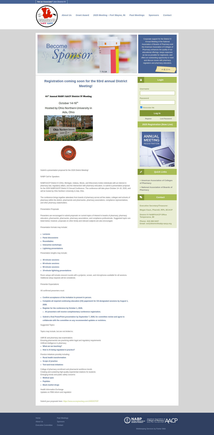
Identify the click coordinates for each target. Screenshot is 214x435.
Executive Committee (44, 425)
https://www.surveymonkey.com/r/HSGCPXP (80, 401)
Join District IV (59, 2)
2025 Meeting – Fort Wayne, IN (109, 15)
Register (148, 119)
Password (144, 98)
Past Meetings (136, 15)
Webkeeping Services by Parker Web (151, 429)
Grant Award (82, 15)
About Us (67, 15)
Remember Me (147, 107)
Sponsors (154, 15)
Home (38, 418)
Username (144, 89)
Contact (167, 15)
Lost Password (166, 119)
